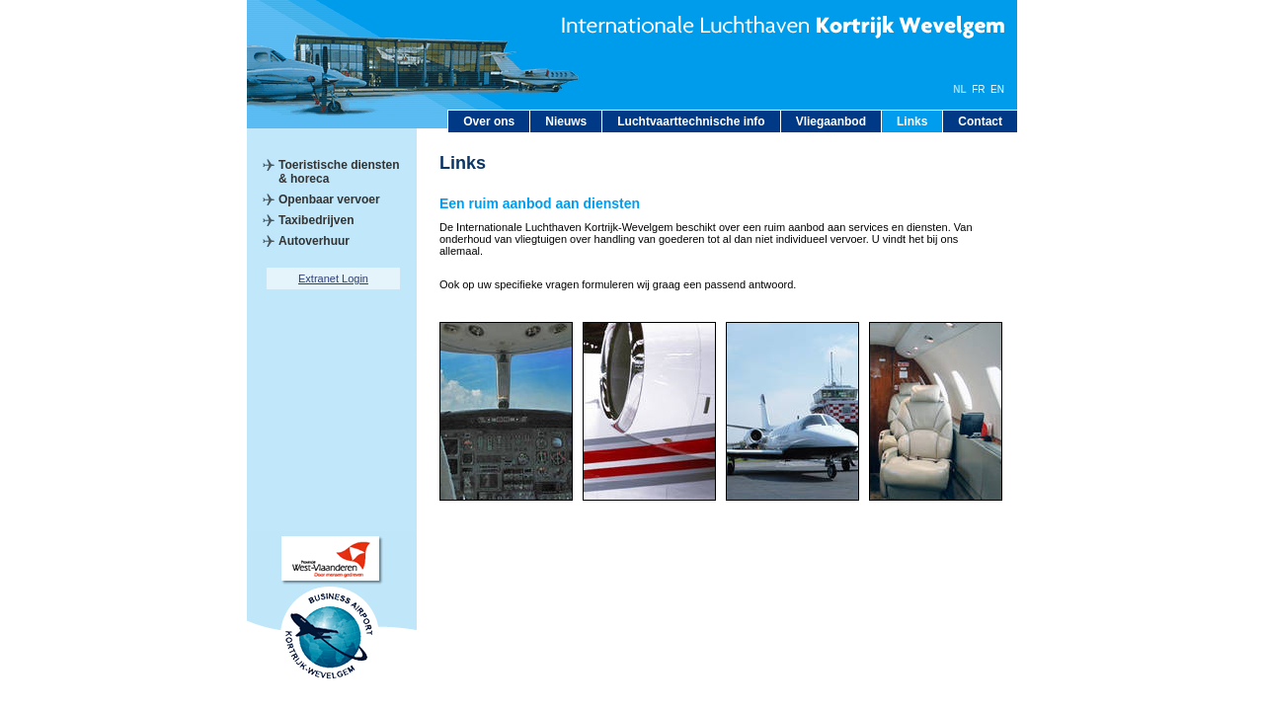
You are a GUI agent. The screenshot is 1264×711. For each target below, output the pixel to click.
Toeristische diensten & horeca (338, 172)
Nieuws (566, 121)
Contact (980, 121)
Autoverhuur (314, 241)
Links (912, 121)
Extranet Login (333, 278)
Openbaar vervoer (329, 199)
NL (959, 89)
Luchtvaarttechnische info (690, 121)
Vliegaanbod (831, 121)
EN (997, 89)
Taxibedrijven (316, 220)
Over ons (488, 121)
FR (978, 89)
